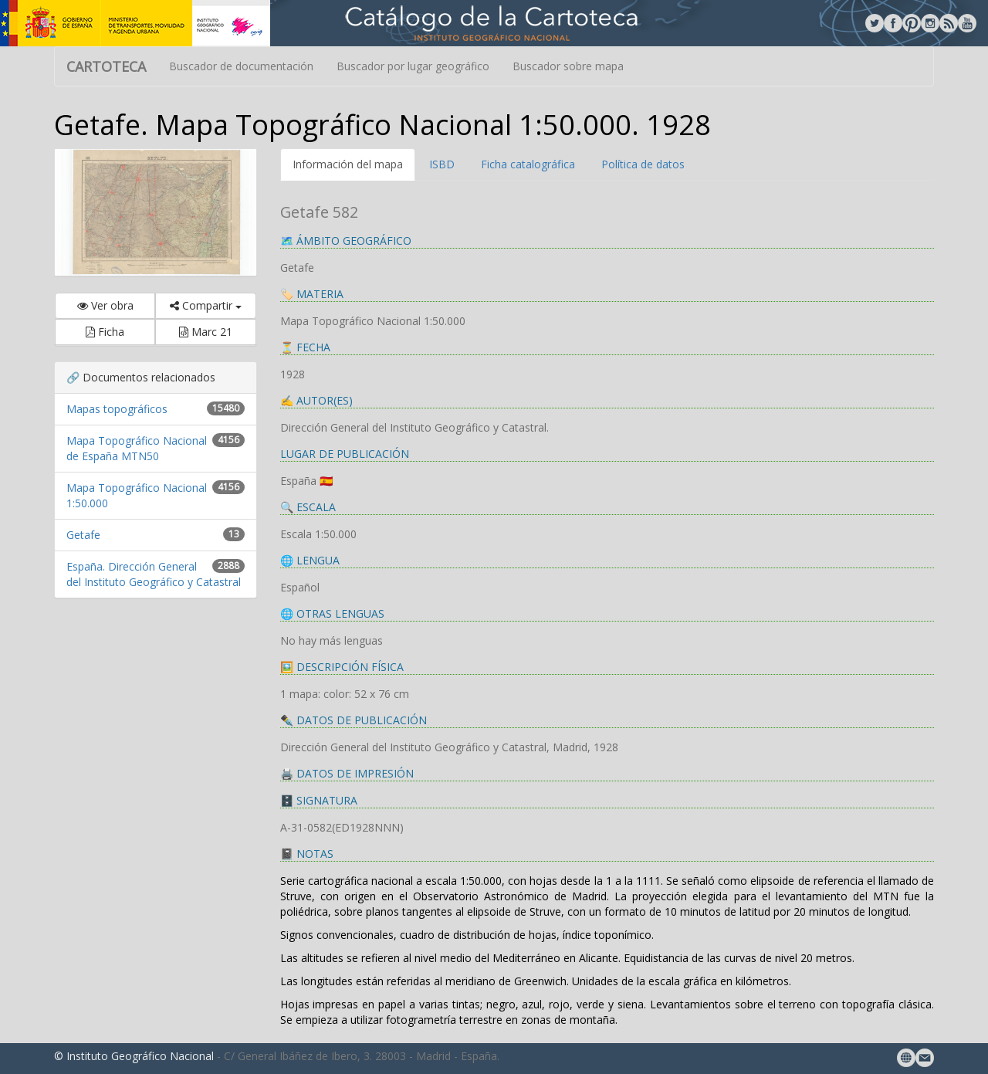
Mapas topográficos (116, 408)
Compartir (206, 305)
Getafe (83, 534)
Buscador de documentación (241, 66)
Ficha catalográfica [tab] (528, 164)
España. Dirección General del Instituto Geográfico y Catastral (153, 574)
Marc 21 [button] (205, 331)
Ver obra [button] (105, 305)
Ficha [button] (105, 331)
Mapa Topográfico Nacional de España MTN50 (136, 448)
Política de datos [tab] (643, 164)
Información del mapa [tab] (348, 164)
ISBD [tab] (442, 164)
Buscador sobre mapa (568, 66)
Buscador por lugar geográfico (413, 66)
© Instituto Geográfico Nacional (134, 1056)
